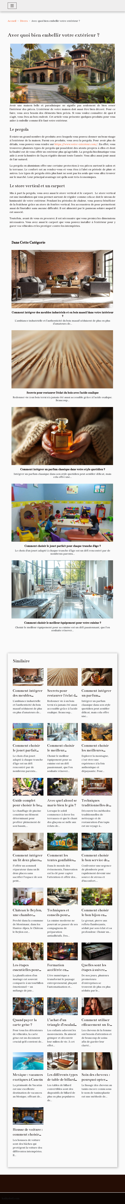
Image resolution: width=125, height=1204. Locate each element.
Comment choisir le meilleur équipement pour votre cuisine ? (62, 622)
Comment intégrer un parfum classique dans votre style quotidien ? (62, 469)
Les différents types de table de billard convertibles (62, 1079)
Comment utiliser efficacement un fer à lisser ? (97, 1025)
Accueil (12, 20)
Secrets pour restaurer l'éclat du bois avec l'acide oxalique (62, 392)
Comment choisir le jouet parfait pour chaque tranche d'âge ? (62, 546)
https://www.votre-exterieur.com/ (76, 144)
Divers (24, 20)
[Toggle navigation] (12, 6)
